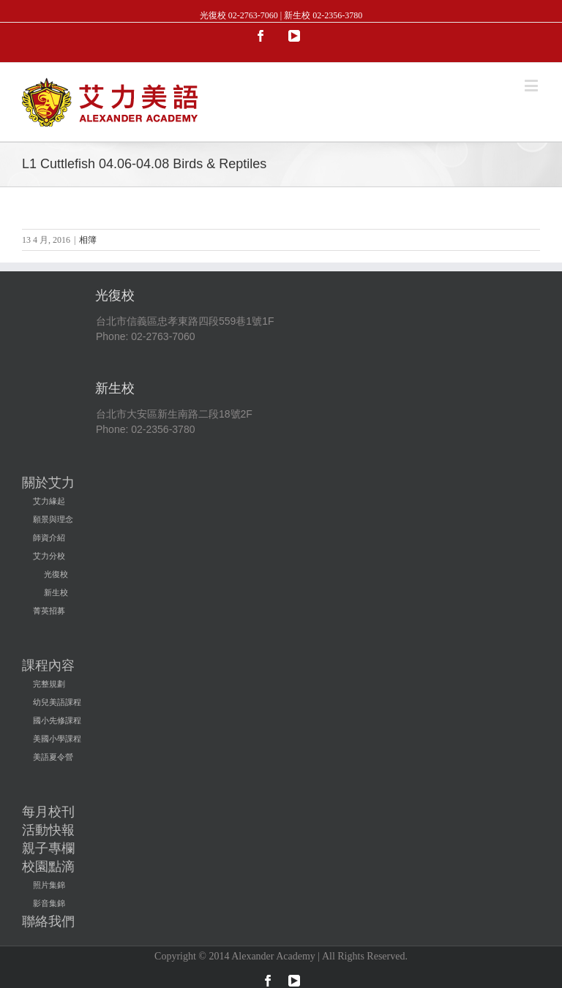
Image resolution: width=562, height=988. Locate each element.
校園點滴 (48, 866)
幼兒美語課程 (57, 702)
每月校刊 (48, 811)
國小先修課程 (57, 720)
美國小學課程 (57, 738)
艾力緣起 (49, 501)
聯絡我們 (48, 921)
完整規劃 (49, 683)
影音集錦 (49, 903)
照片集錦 (49, 884)
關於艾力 (48, 482)
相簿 (88, 240)
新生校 (56, 592)
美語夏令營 (53, 757)
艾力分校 (49, 555)
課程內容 (48, 665)
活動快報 (48, 830)
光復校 (56, 574)
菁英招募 (49, 610)
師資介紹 (49, 537)
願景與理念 (53, 519)
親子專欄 (48, 848)
